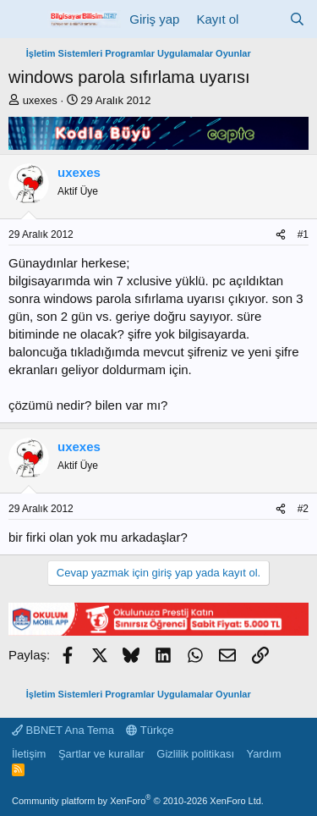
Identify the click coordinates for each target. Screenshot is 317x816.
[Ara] (297, 19)
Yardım (264, 753)
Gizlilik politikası (195, 753)
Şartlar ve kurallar (101, 753)
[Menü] (23, 19)
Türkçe (149, 730)
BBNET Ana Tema (63, 730)
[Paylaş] (281, 235)
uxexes (40, 100)
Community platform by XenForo (138, 801)
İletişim (29, 753)
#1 (303, 234)
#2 (303, 509)
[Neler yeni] (263, 19)
